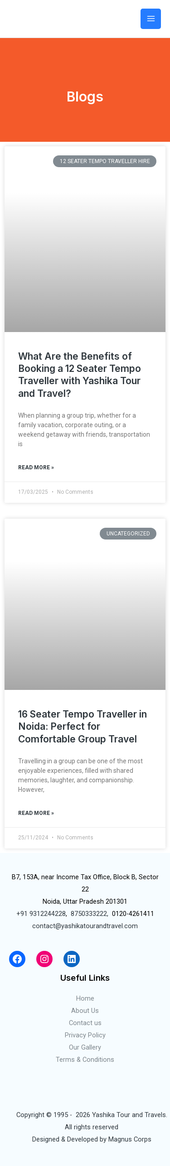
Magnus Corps (129, 1139)
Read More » (36, 467)
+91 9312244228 (41, 914)
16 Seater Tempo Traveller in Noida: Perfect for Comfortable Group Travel (82, 726)
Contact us (85, 1023)
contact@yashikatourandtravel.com (85, 926)
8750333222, (89, 914)
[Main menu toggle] (151, 19)
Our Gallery (85, 1047)
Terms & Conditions (85, 1059)
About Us (85, 1011)
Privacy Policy (85, 1035)
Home (85, 998)
